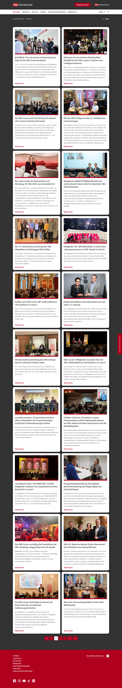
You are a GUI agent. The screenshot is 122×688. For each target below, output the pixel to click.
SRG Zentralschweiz (18, 19)
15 (70, 638)
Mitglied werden (83, 5)
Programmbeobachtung (57, 12)
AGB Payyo (17, 668)
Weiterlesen (19, 83)
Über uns (35, 12)
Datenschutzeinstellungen (22, 671)
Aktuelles (16, 12)
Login (102, 12)
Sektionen (26, 12)
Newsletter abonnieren (98, 656)
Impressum (17, 658)
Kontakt (16, 656)
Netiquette (17, 663)
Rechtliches (17, 661)
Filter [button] (105, 19)
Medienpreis (72, 12)
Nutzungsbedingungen (21, 666)
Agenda (43, 12)
